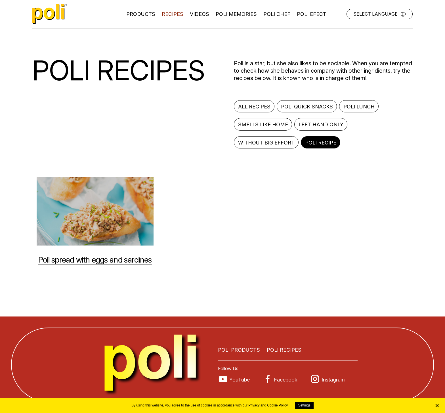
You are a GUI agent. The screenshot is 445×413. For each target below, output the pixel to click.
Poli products (239, 350)
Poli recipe (320, 143)
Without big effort (266, 143)
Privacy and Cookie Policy (267, 405)
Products (140, 14)
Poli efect (311, 14)
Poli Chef (276, 14)
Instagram (333, 380)
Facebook (285, 380)
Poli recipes (284, 350)
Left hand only (321, 124)
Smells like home (263, 124)
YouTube (239, 380)
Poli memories (236, 14)
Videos (199, 14)
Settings (304, 405)
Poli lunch (359, 107)
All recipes (254, 107)
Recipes (172, 14)
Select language (375, 14)
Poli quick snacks (307, 107)
